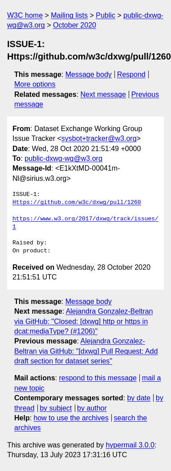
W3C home (25, 15)
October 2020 (74, 25)
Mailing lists (69, 15)
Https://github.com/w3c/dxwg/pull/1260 (76, 203)
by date (138, 398)
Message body (88, 74)
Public (105, 15)
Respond (131, 74)
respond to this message (97, 378)
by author (92, 408)
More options (35, 84)
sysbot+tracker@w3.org (99, 138)
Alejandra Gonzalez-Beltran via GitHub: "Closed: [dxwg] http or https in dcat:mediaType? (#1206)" (83, 321)
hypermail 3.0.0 (130, 445)
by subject (56, 408)
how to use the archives (71, 418)
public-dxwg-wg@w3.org (63, 158)
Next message (103, 94)
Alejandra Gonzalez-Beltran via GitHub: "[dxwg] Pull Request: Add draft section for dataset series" (86, 351)
